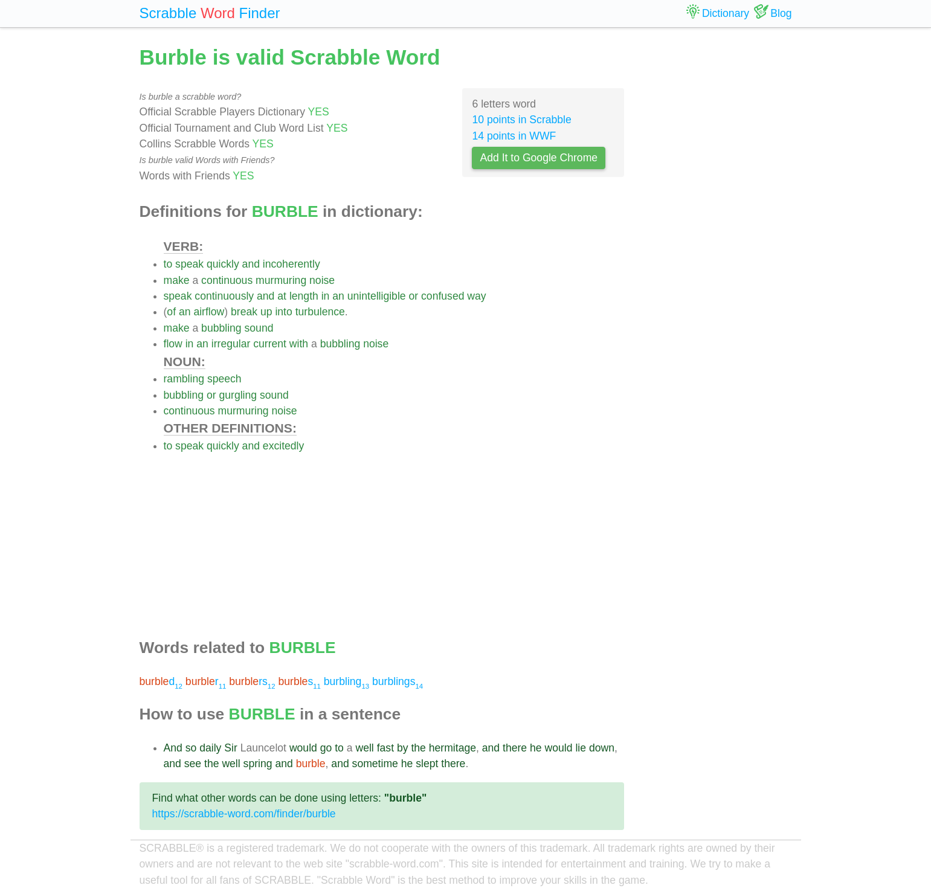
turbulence (320, 312)
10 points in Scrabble (521, 120)
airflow (208, 312)
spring (257, 764)
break (244, 312)
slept (427, 764)
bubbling (221, 328)
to (168, 264)
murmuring (281, 280)
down (601, 748)
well (364, 748)
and (251, 264)
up (266, 312)
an (338, 296)
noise (322, 280)
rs (252, 681)
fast (385, 748)
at (281, 296)
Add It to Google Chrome (539, 158)
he (536, 748)
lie (580, 748)
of (171, 312)
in (325, 296)
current (269, 344)
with (298, 344)
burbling (346, 681)
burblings (397, 681)
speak (189, 264)
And (173, 748)
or (414, 296)
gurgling (238, 395)
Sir (230, 748)
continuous (227, 280)
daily (210, 748)
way (476, 296)
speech (224, 379)
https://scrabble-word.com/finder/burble (244, 814)
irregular (231, 344)
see (192, 764)
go (326, 748)
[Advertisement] (394, 538)
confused (442, 296)
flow (173, 344)
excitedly (283, 446)
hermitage (452, 748)
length (303, 296)
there (515, 748)
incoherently (291, 264)
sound (259, 328)
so (191, 748)
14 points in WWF (514, 136)
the (418, 748)
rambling (184, 379)
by (402, 748)
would (303, 748)
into (283, 312)
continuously (224, 296)
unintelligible (376, 296)
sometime (375, 764)
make (177, 280)
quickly (223, 264)
